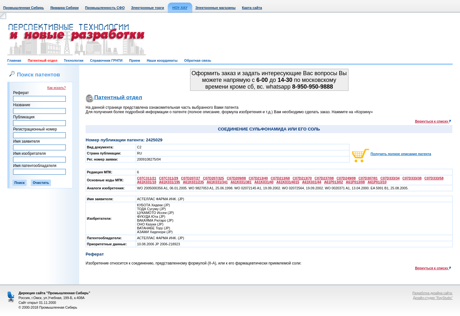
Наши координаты (162, 60)
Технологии (73, 60)
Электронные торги (147, 8)
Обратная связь (197, 60)
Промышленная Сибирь (23, 8)
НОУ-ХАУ (180, 8)
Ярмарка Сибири (64, 8)
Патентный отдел (42, 60)
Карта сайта (252, 8)
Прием (134, 60)
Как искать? (56, 88)
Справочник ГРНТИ (106, 60)
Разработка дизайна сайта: (432, 293)
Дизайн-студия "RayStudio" (433, 298)
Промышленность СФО (105, 8)
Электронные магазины (215, 8)
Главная (14, 60)
